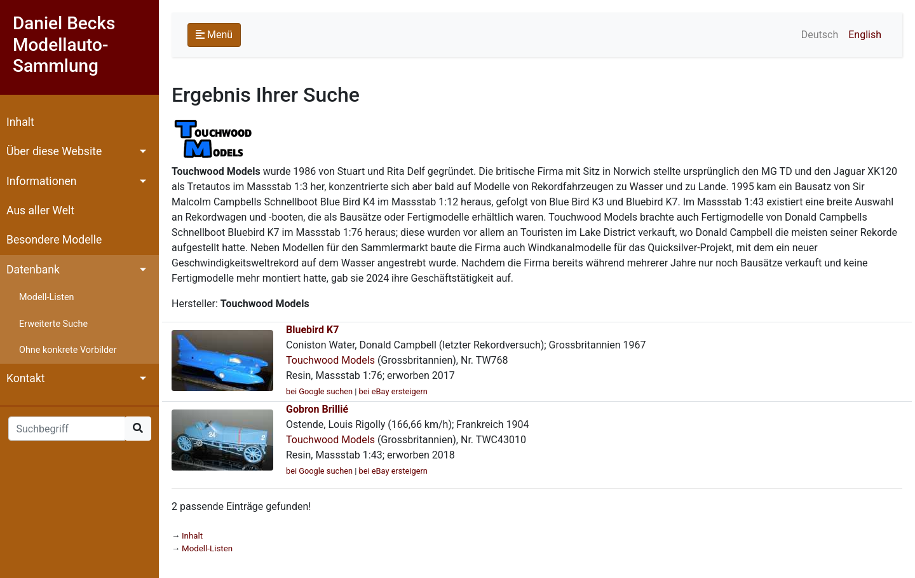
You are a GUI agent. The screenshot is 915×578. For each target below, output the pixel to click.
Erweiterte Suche (53, 324)
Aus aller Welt (40, 210)
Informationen (41, 181)
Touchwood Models (330, 360)
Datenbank (33, 269)
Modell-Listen (46, 297)
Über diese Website (54, 151)
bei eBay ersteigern (393, 391)
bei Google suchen (319, 391)
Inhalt (20, 122)
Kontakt (25, 378)
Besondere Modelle (54, 239)
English (864, 35)
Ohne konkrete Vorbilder (68, 350)
